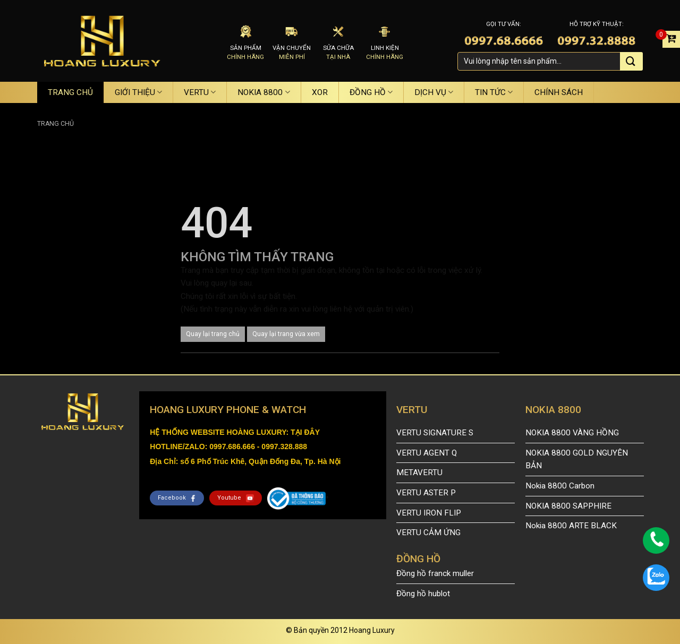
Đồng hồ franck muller (435, 573)
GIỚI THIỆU (138, 92)
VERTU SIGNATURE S (434, 432)
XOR (320, 92)
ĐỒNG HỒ (371, 92)
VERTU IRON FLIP (428, 513)
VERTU (200, 92)
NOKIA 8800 (263, 92)
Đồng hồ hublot (423, 593)
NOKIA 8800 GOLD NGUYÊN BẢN (576, 459)
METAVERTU (419, 472)
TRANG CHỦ (70, 92)
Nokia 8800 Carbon (559, 486)
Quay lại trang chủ (213, 334)
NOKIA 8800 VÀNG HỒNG (572, 432)
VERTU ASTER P (426, 492)
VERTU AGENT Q (426, 453)
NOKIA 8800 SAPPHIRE (568, 506)
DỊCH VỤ (433, 92)
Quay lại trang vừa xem (286, 334)
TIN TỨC (494, 92)
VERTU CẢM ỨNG (428, 532)
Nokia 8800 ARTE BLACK (571, 525)
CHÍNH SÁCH (558, 92)
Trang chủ (55, 123)
